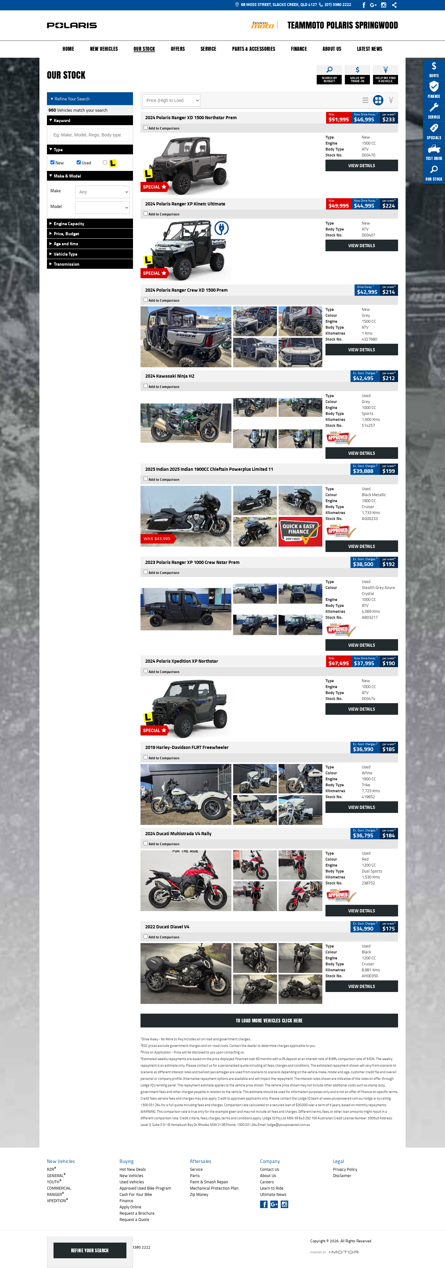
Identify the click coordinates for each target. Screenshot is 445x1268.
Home (68, 48)
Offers (178, 48)
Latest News (369, 48)
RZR (51, 1169)
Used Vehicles (132, 1182)
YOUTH (54, 1182)
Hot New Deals (133, 1169)
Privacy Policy (345, 1169)
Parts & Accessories (253, 48)
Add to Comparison (164, 128)
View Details (361, 165)
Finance (299, 48)
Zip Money (199, 1194)
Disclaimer (342, 1175)
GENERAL (56, 1175)
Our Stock (144, 49)
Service (209, 48)
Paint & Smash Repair (209, 1182)
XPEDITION (57, 1200)
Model (56, 206)
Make (55, 191)
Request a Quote (134, 1219)
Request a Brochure (137, 1213)
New (57, 163)
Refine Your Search (70, 98)
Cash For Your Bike (136, 1194)
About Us (332, 48)
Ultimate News (273, 1194)
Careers (267, 1182)
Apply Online (130, 1207)
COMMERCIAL (59, 1188)
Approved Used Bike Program (145, 1188)
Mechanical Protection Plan (214, 1188)
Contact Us (269, 1169)
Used (84, 163)
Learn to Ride (272, 1188)
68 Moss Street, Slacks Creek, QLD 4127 (276, 4)
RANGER (55, 1194)
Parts (195, 1175)
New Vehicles (104, 48)
